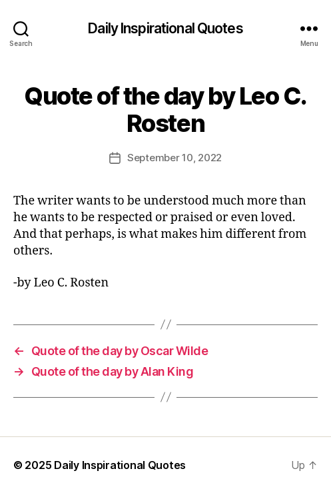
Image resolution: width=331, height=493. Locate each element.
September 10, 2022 (174, 157)
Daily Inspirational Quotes (165, 28)
